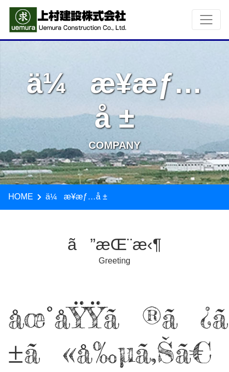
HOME (20, 196)
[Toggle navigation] (206, 19)
